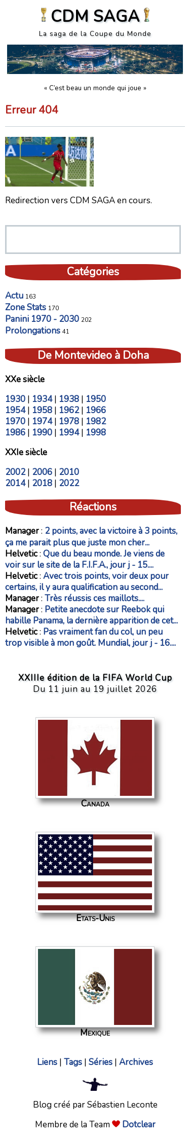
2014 (15, 483)
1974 (42, 421)
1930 (15, 399)
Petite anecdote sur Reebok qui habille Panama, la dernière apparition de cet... (91, 615)
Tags (73, 1062)
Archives (136, 1062)
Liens (47, 1062)
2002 (15, 472)
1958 (42, 410)
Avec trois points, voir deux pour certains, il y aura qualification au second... (87, 581)
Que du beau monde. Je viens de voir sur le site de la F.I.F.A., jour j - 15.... (85, 559)
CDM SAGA (95, 16)
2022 (69, 483)
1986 (15, 432)
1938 (69, 399)
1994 (69, 432)
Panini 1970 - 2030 (42, 319)
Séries (100, 1062)
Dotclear (139, 1124)
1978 (69, 421)
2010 (69, 472)
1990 (42, 432)
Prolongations (32, 331)
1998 (96, 432)
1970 (15, 421)
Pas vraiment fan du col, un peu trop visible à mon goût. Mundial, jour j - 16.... (90, 637)
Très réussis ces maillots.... (94, 598)
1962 (69, 410)
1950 (96, 399)
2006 (42, 472)
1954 (15, 410)
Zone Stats (25, 307)
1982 (96, 421)
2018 (42, 483)
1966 (96, 410)
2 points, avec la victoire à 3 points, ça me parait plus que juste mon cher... (91, 536)
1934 (42, 399)
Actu (14, 296)
